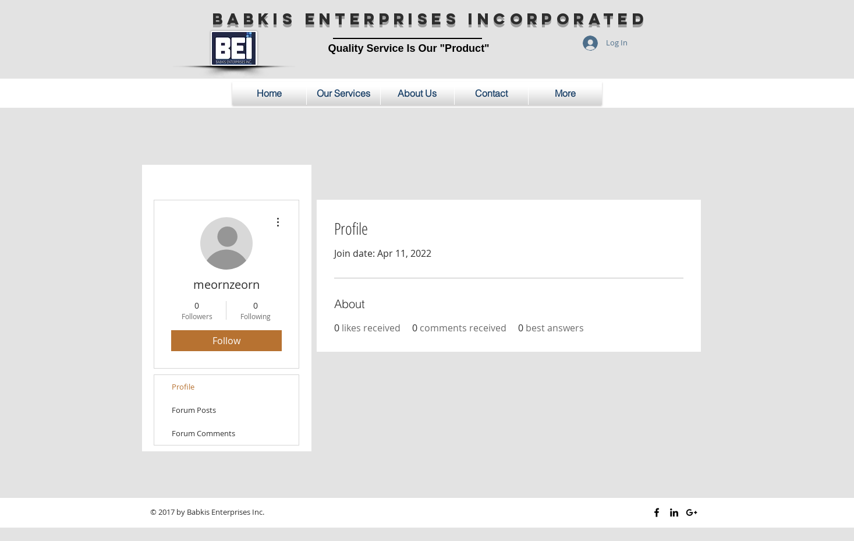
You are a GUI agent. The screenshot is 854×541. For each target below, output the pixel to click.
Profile (183, 386)
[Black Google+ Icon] (691, 512)
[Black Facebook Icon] (656, 512)
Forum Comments (203, 433)
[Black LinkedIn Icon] (674, 512)
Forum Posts (194, 410)
